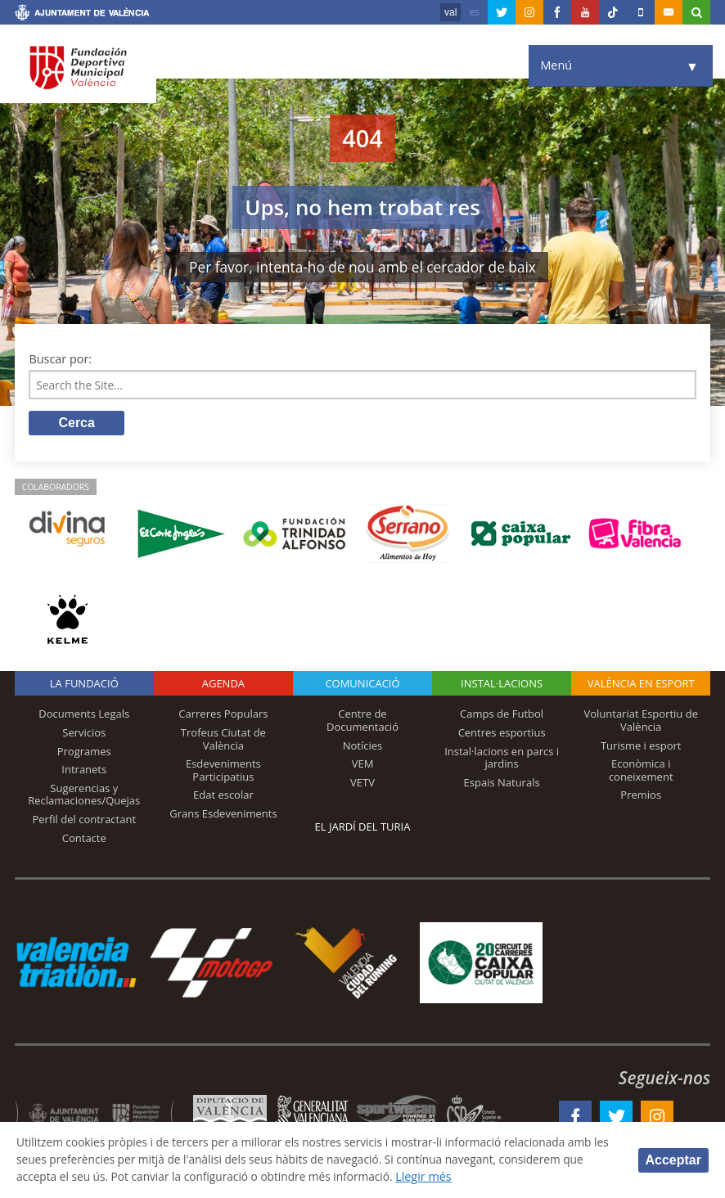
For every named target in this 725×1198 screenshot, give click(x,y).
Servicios (84, 734)
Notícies (363, 747)
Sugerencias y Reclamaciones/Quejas (84, 796)
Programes (84, 752)
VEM (363, 766)
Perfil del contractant (85, 820)
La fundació (84, 685)
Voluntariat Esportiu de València (640, 722)
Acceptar (673, 1159)
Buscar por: (60, 359)
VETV (362, 784)
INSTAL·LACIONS (502, 685)
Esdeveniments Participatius (223, 772)
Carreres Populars (223, 716)
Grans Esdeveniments (223, 815)
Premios (640, 797)
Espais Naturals (502, 784)
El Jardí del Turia (363, 828)
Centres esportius (502, 734)
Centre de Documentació (362, 722)
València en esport (641, 685)
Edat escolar (223, 797)
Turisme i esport (641, 747)
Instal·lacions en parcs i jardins (501, 759)
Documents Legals (83, 716)
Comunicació (362, 685)
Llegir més (535, 1176)
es (474, 12)
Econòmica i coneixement (641, 772)
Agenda (223, 685)
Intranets (83, 771)
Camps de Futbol (501, 716)
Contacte (84, 839)
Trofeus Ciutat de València (223, 741)
